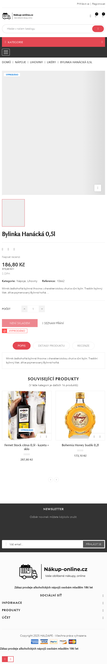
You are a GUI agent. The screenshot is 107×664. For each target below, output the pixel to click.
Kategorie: (8, 281)
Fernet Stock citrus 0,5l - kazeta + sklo (26, 447)
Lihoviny (32, 281)
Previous (50, 479)
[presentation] (53, 530)
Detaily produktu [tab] (51, 345)
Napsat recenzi (11, 257)
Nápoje (21, 281)
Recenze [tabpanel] (83, 345)
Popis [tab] (22, 345)
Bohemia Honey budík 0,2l (80, 445)
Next (56, 479)
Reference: (49, 281)
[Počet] (33, 308)
